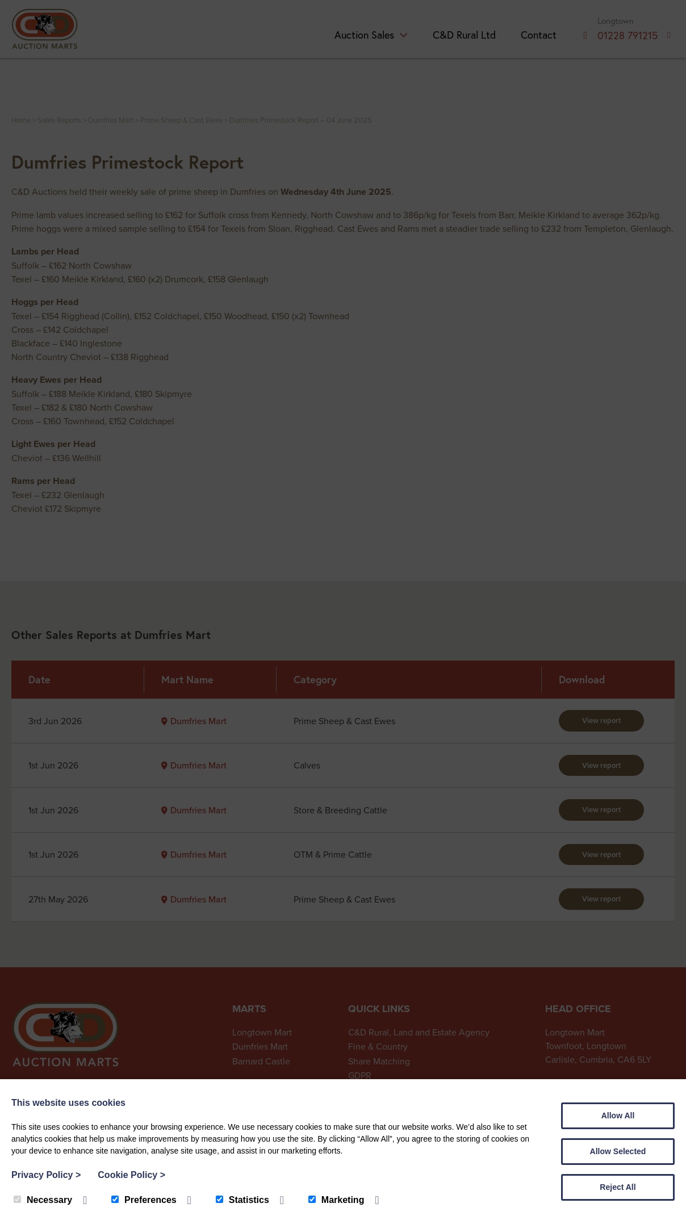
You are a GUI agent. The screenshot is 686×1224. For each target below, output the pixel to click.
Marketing (336, 1200)
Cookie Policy (131, 1175)
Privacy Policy (46, 1175)
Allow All (618, 1115)
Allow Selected (618, 1151)
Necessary (43, 1200)
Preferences (144, 1200)
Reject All (617, 1187)
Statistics (242, 1200)
